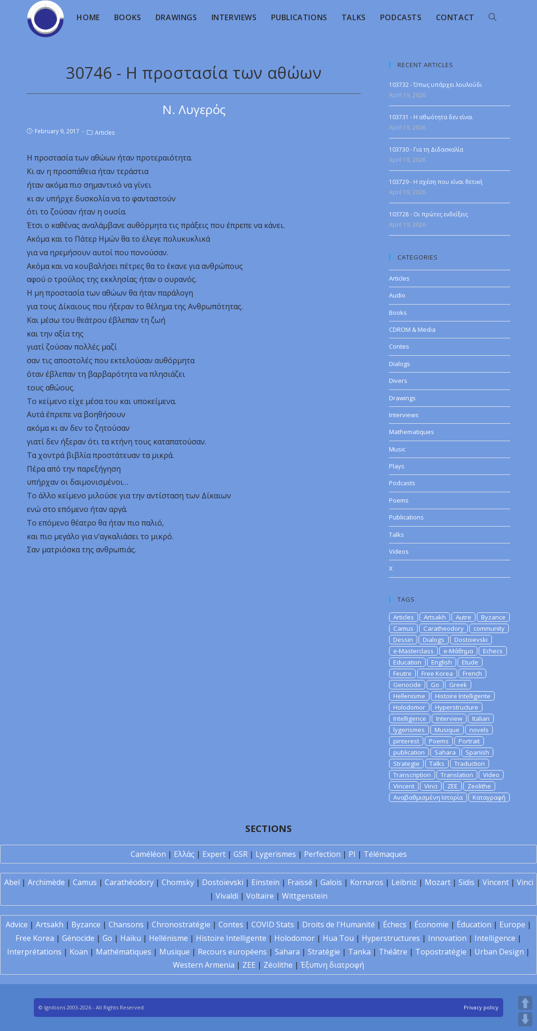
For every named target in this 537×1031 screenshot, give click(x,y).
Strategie (406, 763)
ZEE (452, 786)
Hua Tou (338, 938)
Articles (105, 133)
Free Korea (437, 673)
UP (525, 1003)
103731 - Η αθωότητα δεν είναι (431, 117)
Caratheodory (443, 628)
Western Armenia (203, 965)
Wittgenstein (304, 896)
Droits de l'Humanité (338, 924)
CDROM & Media (412, 329)
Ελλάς (184, 854)
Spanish (477, 752)
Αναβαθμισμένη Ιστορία (428, 797)
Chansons (126, 924)
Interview (449, 718)
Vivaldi (227, 896)
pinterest (406, 741)
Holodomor (409, 707)
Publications (406, 517)
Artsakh (435, 617)
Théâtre (393, 952)
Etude (470, 662)
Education (407, 662)
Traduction (469, 763)
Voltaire (260, 896)
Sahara (445, 752)
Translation (457, 775)
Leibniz (404, 882)
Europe (512, 924)
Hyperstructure (456, 707)
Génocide (78, 938)
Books (398, 312)
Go (435, 684)
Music (397, 449)
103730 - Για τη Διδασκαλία (426, 149)
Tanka (359, 952)
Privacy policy (481, 1007)
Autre (463, 617)
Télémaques (385, 854)
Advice (17, 924)
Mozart (438, 882)
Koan (79, 952)
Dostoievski (471, 639)
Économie (431, 924)
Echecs (493, 651)
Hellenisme (409, 696)
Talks (396, 534)
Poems (399, 500)
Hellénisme (168, 938)
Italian (481, 718)
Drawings (402, 398)
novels (479, 730)
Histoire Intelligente (462, 696)
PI (352, 854)
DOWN (525, 1019)
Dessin (403, 639)
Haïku (130, 938)
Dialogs (399, 363)
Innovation (447, 938)
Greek (458, 684)
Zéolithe (278, 965)
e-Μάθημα (458, 651)
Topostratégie (441, 952)
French (472, 673)
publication (409, 752)
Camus (403, 628)
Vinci (430, 786)
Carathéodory (129, 882)
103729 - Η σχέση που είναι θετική (436, 182)
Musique (447, 730)
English (441, 662)
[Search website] (492, 17)
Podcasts (402, 483)
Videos (399, 551)
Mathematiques (411, 432)
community (489, 628)
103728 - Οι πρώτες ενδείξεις (428, 214)
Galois (331, 882)
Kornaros (366, 882)
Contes (399, 346)
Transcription (412, 775)
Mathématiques (123, 952)
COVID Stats (272, 924)
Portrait (469, 741)
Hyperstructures (391, 938)
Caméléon (148, 854)
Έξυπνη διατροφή (332, 965)
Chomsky (178, 882)
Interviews (404, 415)
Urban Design (499, 952)
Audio (397, 295)
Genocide (407, 684)
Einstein (265, 882)
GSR (240, 854)
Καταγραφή (489, 797)
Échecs (394, 924)
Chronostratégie (181, 924)
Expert (214, 854)
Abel (12, 882)
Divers (398, 380)
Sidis (467, 882)
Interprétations (34, 952)
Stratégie (324, 952)
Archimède (46, 882)
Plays (397, 466)
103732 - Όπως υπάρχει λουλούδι (435, 85)
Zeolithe (479, 786)
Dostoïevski (222, 882)
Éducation (474, 924)
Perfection (322, 854)
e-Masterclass (413, 651)
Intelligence (409, 718)
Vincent (403, 786)
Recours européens (232, 952)
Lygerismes (276, 854)
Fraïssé (300, 882)
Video (491, 775)
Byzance (493, 617)
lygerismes (409, 730)
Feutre (402, 673)
